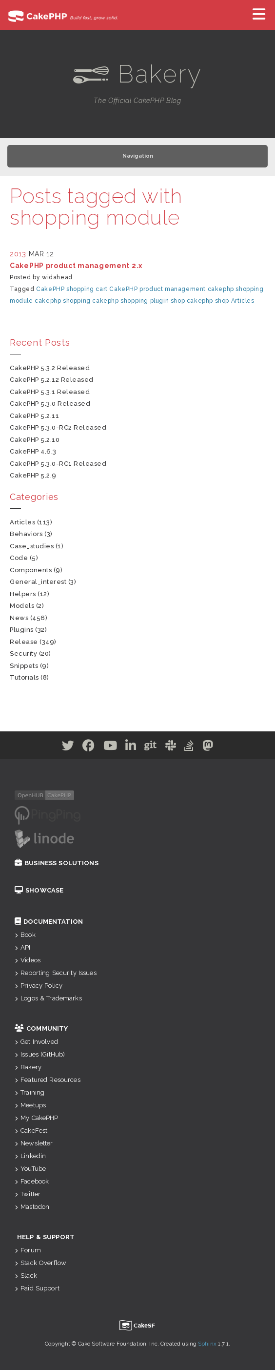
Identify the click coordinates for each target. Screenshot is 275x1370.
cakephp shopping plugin (130, 300)
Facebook (32, 1181)
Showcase (39, 890)
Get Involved (36, 1041)
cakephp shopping (63, 300)
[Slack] (170, 747)
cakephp (221, 289)
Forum (28, 1250)
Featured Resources (47, 1079)
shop (178, 300)
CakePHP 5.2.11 (34, 415)
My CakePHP (37, 1117)
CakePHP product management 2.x (76, 266)
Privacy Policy (38, 985)
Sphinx (207, 1344)
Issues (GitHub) (40, 1054)
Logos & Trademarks (48, 998)
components (31, 570)
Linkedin (30, 1156)
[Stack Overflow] (189, 747)
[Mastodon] (207, 747)
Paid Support (37, 1288)
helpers (23, 594)
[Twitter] (68, 747)
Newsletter (34, 1143)
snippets (24, 665)
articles (22, 522)
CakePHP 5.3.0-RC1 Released (58, 463)
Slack (26, 1275)
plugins (22, 629)
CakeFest (31, 1130)
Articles (243, 300)
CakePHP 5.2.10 (34, 439)
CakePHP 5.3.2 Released (50, 368)
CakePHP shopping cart (72, 289)
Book (25, 934)
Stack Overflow (40, 1262)
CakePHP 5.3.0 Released (50, 403)
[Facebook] (88, 747)
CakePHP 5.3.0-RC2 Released (58, 427)
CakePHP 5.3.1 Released (50, 391)
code (19, 557)
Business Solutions (56, 863)
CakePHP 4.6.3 (33, 451)
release (24, 641)
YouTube (30, 1168)
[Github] (150, 747)
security (23, 653)
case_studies (32, 546)
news (19, 618)
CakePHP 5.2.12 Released (52, 379)
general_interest (38, 581)
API (23, 947)
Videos (27, 960)
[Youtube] (110, 747)
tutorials (24, 677)
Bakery (28, 1067)
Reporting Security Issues (56, 972)
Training (29, 1092)
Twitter (27, 1194)
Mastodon (32, 1206)
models (22, 605)
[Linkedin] (130, 747)
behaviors (26, 534)
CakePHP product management (157, 289)
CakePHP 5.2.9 (33, 475)
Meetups (30, 1105)
